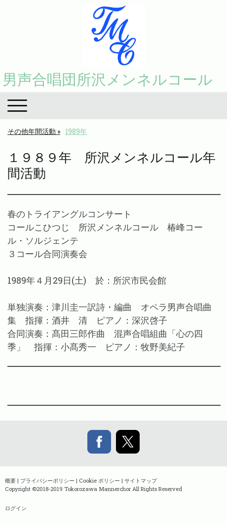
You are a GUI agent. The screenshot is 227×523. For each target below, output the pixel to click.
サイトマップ (140, 480)
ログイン (16, 508)
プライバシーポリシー (47, 480)
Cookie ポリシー (99, 480)
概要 (10, 480)
